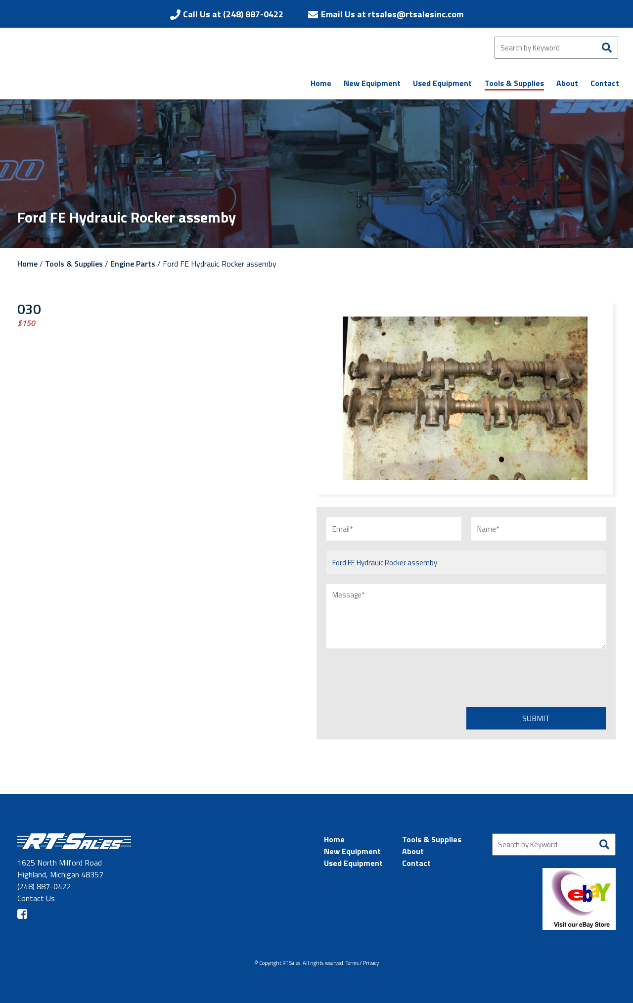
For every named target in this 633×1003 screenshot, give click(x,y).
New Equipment (352, 851)
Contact (416, 863)
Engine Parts (132, 264)
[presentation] (401, 677)
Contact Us (36, 898)
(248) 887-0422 (44, 886)
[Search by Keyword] (556, 48)
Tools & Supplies (74, 264)
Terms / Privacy (362, 963)
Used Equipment (353, 863)
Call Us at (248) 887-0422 (233, 14)
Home (27, 264)
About (413, 851)
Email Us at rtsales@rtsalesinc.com (392, 14)
